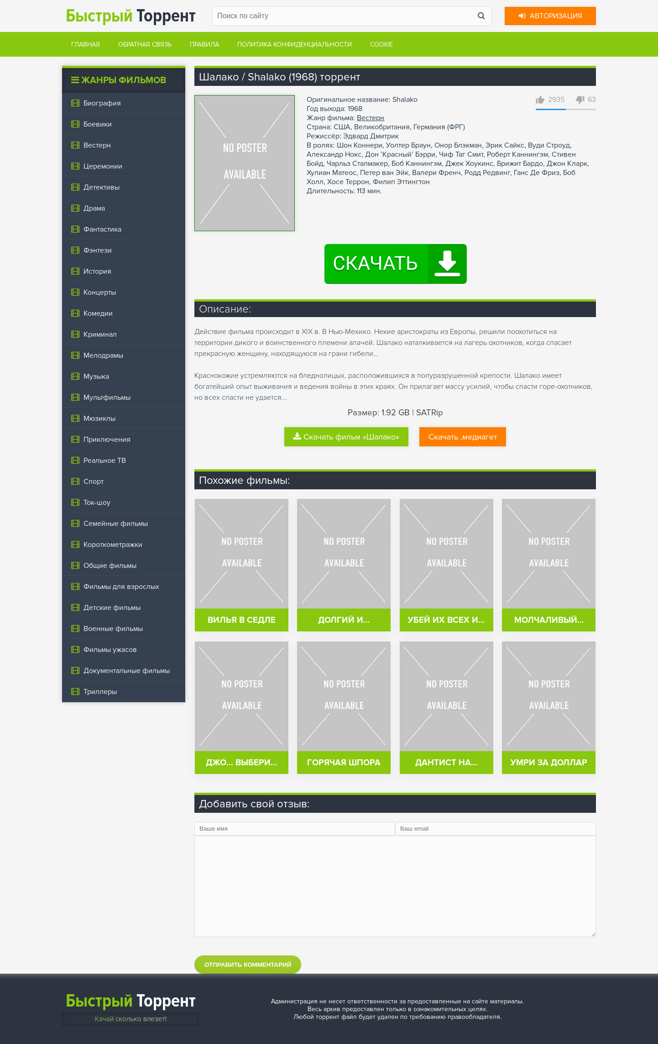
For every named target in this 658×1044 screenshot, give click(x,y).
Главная (85, 44)
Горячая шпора (344, 763)
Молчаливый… (549, 620)
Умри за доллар (549, 763)
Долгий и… (344, 620)
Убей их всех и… (446, 620)
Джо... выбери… (241, 763)
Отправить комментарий (247, 964)
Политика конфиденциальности (294, 44)
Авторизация (550, 16)
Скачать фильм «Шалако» (346, 437)
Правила (204, 44)
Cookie (381, 44)
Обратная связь (145, 44)
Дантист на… (446, 763)
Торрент (131, 16)
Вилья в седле (242, 620)
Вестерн (370, 117)
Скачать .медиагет (462, 437)
